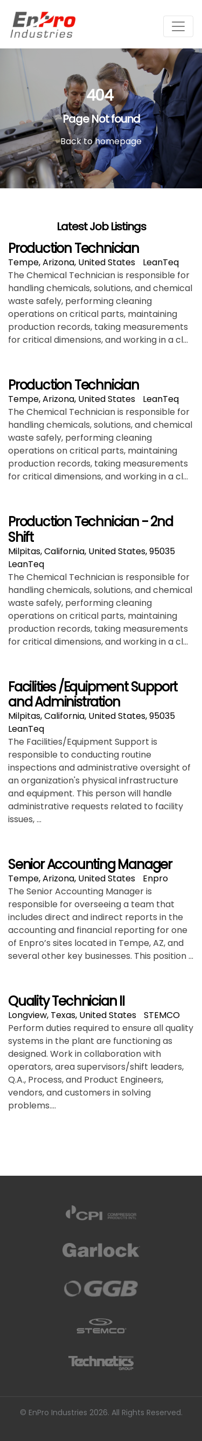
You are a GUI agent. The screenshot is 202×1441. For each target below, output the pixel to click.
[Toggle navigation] (178, 26)
